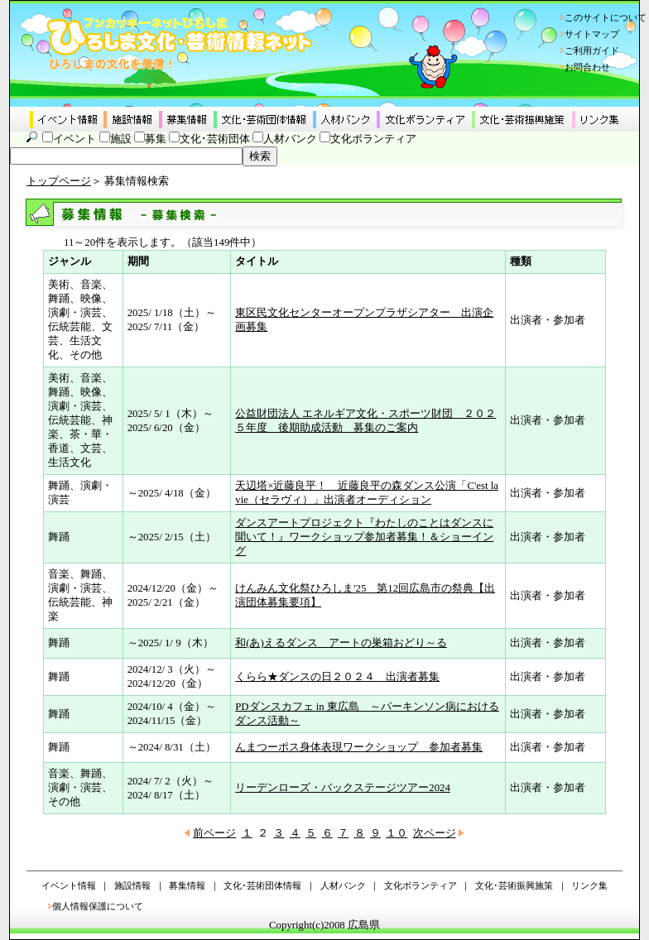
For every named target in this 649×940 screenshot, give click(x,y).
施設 (121, 139)
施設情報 (132, 885)
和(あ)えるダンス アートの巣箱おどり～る (341, 643)
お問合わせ (587, 67)
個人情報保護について (97, 906)
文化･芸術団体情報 (262, 885)
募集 (155, 139)
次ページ (434, 833)
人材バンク (290, 139)
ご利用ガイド (592, 50)
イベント (74, 139)
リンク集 (589, 885)
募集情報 (187, 885)
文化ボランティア (373, 139)
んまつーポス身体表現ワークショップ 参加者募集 (359, 747)
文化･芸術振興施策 (514, 885)
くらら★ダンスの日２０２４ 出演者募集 (337, 677)
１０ (396, 833)
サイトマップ (592, 34)
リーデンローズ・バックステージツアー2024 (342, 788)
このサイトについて (606, 17)
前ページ (214, 833)
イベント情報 (68, 885)
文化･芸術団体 (215, 139)
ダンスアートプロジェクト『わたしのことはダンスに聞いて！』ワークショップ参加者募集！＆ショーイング (364, 537)
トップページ (58, 181)
